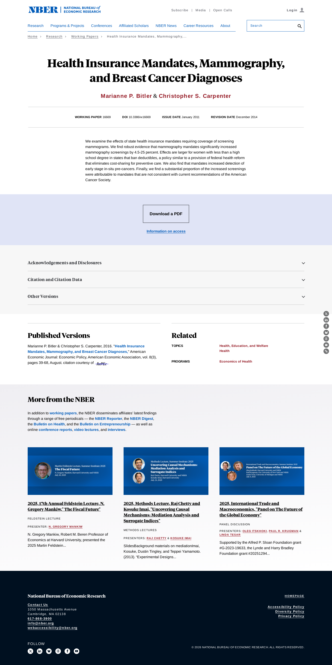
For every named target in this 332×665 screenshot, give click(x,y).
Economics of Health (235, 361)
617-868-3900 (40, 618)
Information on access (166, 231)
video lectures (86, 430)
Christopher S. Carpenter (195, 96)
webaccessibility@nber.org (52, 628)
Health (224, 351)
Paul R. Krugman (284, 531)
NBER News (166, 26)
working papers (63, 413)
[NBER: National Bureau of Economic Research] (68, 12)
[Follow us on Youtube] (76, 651)
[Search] (299, 26)
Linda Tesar (230, 534)
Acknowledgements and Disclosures (64, 262)
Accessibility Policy (286, 607)
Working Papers (85, 36)
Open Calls (222, 10)
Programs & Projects (67, 26)
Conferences (101, 26)
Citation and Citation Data (55, 279)
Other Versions (43, 296)
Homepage (294, 596)
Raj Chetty (156, 538)
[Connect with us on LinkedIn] (39, 651)
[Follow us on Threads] (58, 651)
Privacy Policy (291, 616)
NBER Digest (141, 419)
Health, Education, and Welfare (243, 346)
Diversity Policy (289, 611)
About (225, 26)
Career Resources (198, 26)
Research (36, 26)
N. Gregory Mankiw (66, 526)
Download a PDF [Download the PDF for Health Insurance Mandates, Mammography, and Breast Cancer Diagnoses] (166, 214)
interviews (116, 430)
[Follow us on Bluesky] (49, 651)
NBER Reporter (108, 419)
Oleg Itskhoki (255, 531)
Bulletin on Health (49, 424)
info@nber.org (41, 623)
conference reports (55, 430)
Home (33, 36)
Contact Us (38, 605)
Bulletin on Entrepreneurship (105, 424)
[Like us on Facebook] (67, 651)
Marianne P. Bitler (126, 96)
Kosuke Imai (180, 538)
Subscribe (179, 10)
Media (201, 10)
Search (256, 25)
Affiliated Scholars (134, 26)
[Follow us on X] (30, 651)
